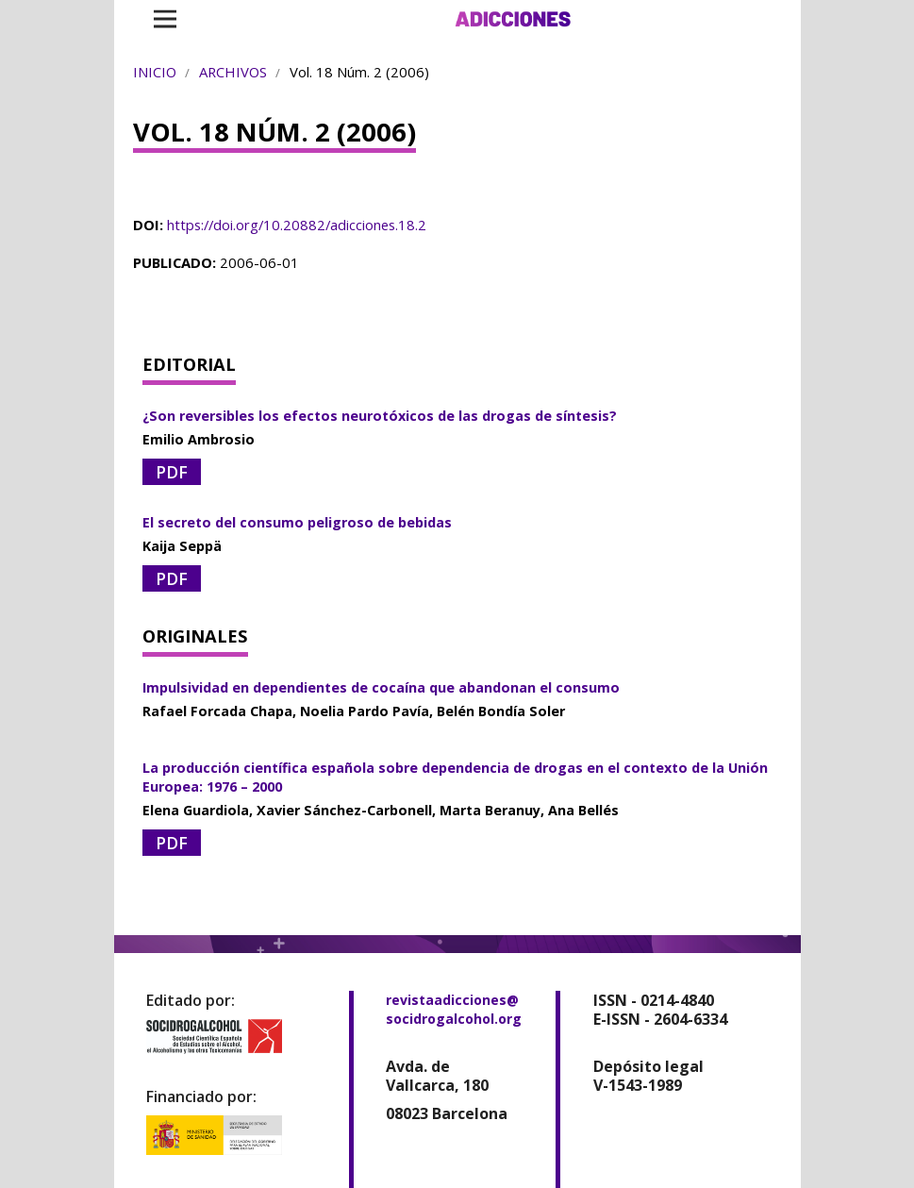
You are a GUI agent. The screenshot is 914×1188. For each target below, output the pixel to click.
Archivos (233, 71)
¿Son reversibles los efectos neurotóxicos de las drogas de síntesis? (379, 416)
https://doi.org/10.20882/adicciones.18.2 (296, 224)
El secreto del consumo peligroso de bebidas (297, 522)
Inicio (154, 71)
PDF (172, 471)
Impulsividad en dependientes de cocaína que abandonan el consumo (381, 687)
